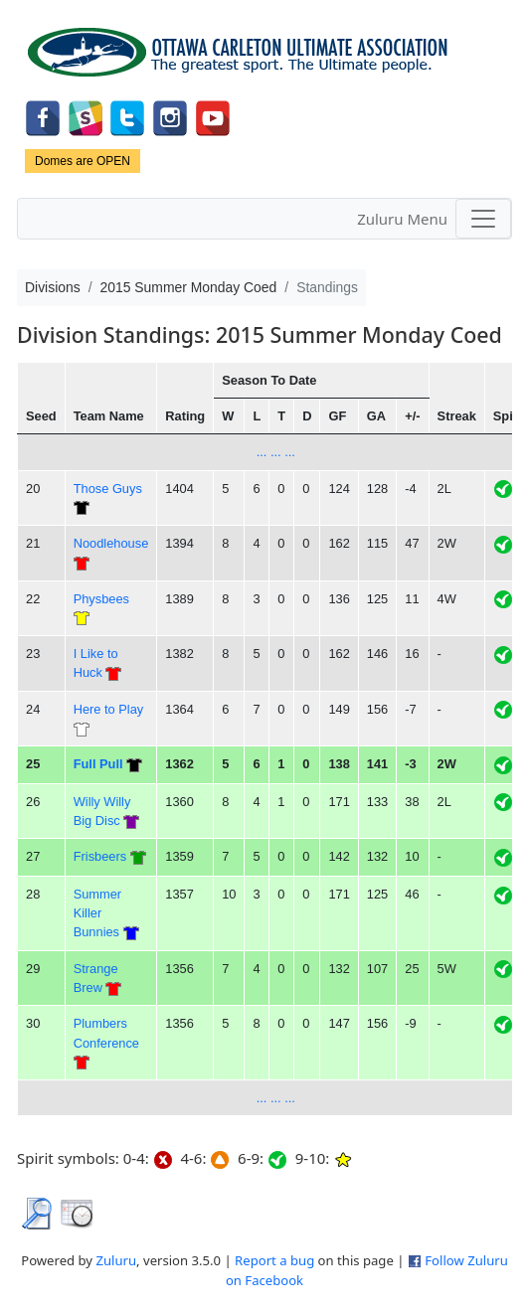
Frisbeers (100, 856)
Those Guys (108, 488)
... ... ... (276, 451)
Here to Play (109, 709)
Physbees (101, 598)
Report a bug (274, 1260)
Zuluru (115, 1260)
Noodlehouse (111, 543)
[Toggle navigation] (483, 219)
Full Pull (98, 763)
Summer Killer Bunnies (97, 913)
